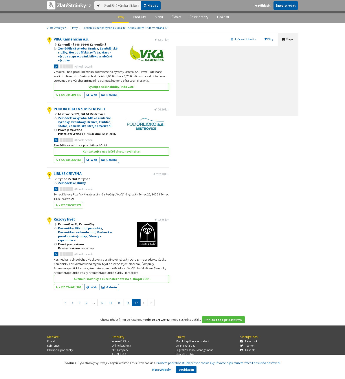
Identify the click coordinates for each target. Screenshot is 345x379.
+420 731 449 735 (68, 95)
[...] (121, 5)
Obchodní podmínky (60, 350)
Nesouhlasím (161, 370)
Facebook (248, 341)
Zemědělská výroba (72, 48)
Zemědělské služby (72, 183)
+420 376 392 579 (68, 205)
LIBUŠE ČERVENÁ (68, 173)
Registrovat (286, 5)
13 (101, 303)
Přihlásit (263, 5)
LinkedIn (247, 350)
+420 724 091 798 (68, 287)
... (94, 303)
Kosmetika (66, 228)
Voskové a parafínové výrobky (85, 234)
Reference (53, 346)
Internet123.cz (120, 341)
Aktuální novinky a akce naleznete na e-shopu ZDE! (111, 279)
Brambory (78, 122)
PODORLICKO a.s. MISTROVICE (80, 109)
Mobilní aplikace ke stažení (192, 341)
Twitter (247, 346)
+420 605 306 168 (68, 160)
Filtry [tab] (268, 39)
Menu (159, 17)
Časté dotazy (199, 17)
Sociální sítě (119, 354)
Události (223, 17)
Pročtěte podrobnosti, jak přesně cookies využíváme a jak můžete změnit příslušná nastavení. (218, 363)
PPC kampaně (120, 350)
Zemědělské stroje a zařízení (90, 126)
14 (110, 303)
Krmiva (93, 48)
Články (176, 17)
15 (119, 303)
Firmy (120, 17)
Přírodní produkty (88, 228)
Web (91, 95)
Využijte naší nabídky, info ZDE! (111, 87)
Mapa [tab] (288, 39)
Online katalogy (121, 346)
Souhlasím (186, 370)
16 (127, 303)
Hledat (151, 5)
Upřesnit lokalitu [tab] (243, 39)
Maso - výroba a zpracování (84, 54)
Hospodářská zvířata (84, 52)
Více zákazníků (185, 354)
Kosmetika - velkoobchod (76, 232)
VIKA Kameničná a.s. (71, 39)
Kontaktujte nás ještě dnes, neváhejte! (111, 151)
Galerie (109, 95)
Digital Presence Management (194, 350)
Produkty (139, 17)
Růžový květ (64, 219)
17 (136, 303)
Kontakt (52, 341)
